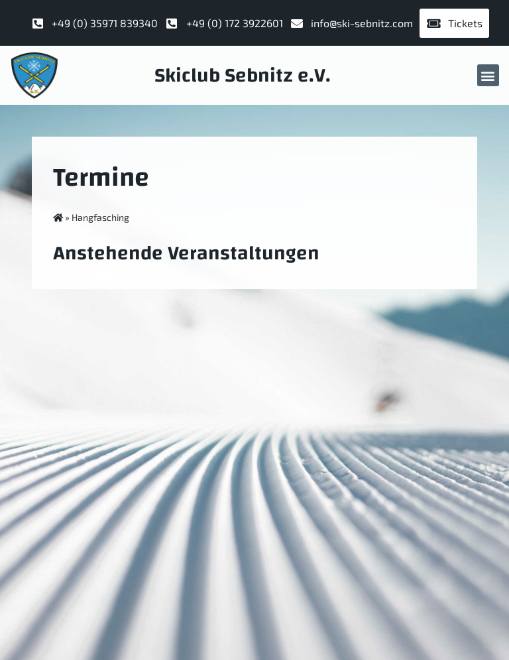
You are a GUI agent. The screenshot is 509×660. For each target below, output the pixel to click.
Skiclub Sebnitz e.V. (242, 75)
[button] (488, 75)
